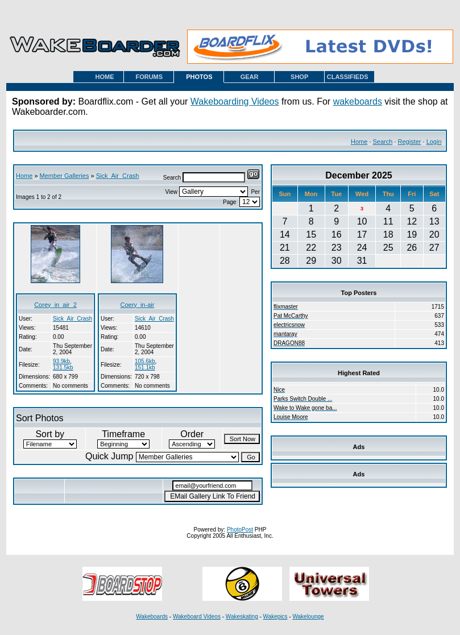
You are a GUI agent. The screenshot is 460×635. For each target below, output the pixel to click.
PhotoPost (240, 529)
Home (359, 141)
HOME (105, 76)
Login (434, 141)
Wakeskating (242, 616)
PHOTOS (199, 76)
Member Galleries (64, 175)
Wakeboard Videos (197, 616)
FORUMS (149, 76)
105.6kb (145, 361)
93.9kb (61, 361)
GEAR (250, 76)
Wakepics (275, 616)
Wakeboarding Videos (234, 101)
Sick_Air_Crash (117, 175)
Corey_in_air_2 (55, 304)
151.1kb (145, 367)
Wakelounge (308, 616)
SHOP (299, 76)
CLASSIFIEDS (347, 76)
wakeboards (357, 101)
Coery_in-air (137, 304)
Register (409, 141)
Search (382, 141)
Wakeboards (152, 616)
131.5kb (63, 367)
